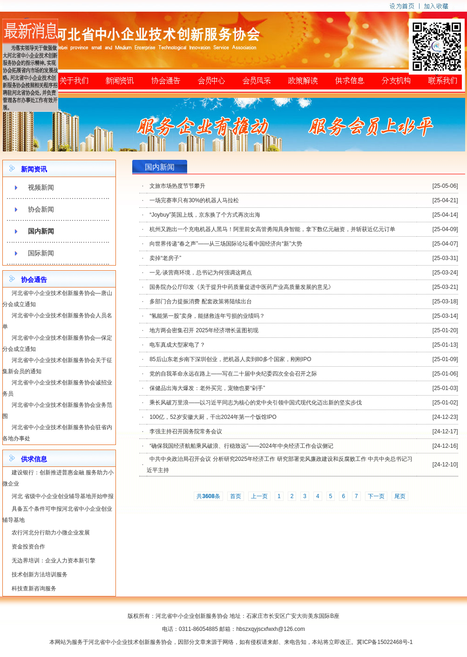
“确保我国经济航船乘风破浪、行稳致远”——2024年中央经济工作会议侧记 (241, 446)
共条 (208, 496)
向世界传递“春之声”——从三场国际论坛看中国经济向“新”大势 (225, 243)
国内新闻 (41, 231)
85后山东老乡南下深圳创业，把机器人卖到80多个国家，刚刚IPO (230, 359)
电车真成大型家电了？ (177, 345)
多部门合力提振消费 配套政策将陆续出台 (200, 301)
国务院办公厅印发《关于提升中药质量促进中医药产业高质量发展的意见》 (241, 287)
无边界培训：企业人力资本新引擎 (53, 560)
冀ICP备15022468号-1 (385, 642)
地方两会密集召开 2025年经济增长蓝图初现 (203, 330)
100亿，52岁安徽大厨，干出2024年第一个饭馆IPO (213, 417)
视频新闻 (41, 187)
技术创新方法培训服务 (40, 574)
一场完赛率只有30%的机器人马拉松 (194, 200)
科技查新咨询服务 (34, 588)
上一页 (259, 496)
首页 (235, 496)
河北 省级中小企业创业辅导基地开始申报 (63, 496)
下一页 (376, 496)
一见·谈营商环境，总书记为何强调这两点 (200, 272)
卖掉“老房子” (165, 258)
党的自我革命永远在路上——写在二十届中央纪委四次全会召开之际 (233, 373)
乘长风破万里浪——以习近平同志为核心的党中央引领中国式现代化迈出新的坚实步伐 (255, 402)
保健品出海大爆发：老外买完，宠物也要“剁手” (207, 388)
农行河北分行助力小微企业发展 (51, 532)
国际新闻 (41, 253)
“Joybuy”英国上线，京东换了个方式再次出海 (204, 215)
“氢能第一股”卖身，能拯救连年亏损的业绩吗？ (207, 316)
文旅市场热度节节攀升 (177, 186)
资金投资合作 (28, 546)
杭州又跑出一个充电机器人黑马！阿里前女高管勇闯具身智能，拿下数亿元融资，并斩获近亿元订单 (272, 229)
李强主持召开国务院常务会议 (185, 431)
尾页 (400, 496)
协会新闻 (41, 209)
